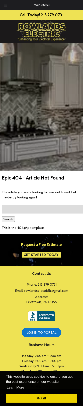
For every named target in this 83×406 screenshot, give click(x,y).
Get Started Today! (41, 255)
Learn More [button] (15, 387)
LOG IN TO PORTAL (41, 332)
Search (8, 219)
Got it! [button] (41, 398)
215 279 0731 (47, 284)
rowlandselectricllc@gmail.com (46, 291)
